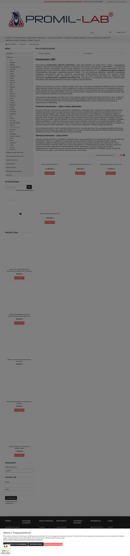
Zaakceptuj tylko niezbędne (16, 544)
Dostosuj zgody (36, 544)
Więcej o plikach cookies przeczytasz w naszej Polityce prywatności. (23, 540)
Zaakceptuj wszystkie (53, 544)
